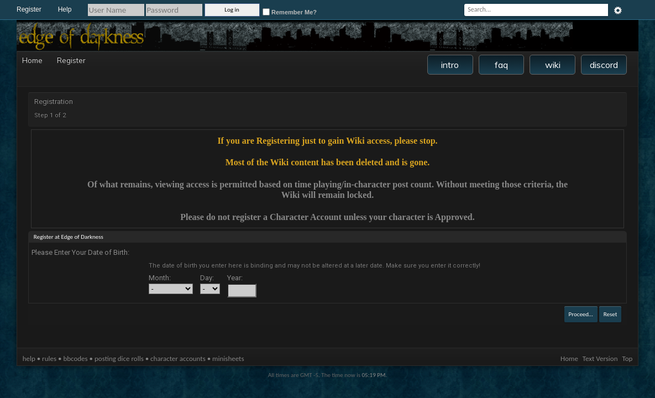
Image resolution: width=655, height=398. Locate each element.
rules (49, 358)
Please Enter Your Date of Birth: (80, 252)
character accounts (178, 358)
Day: (207, 278)
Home (31, 60)
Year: (235, 278)
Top (627, 358)
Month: (160, 278)
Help (65, 9)
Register (29, 9)
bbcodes (75, 358)
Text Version (600, 358)
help (29, 358)
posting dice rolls (119, 358)
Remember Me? (290, 12)
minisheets (228, 358)
